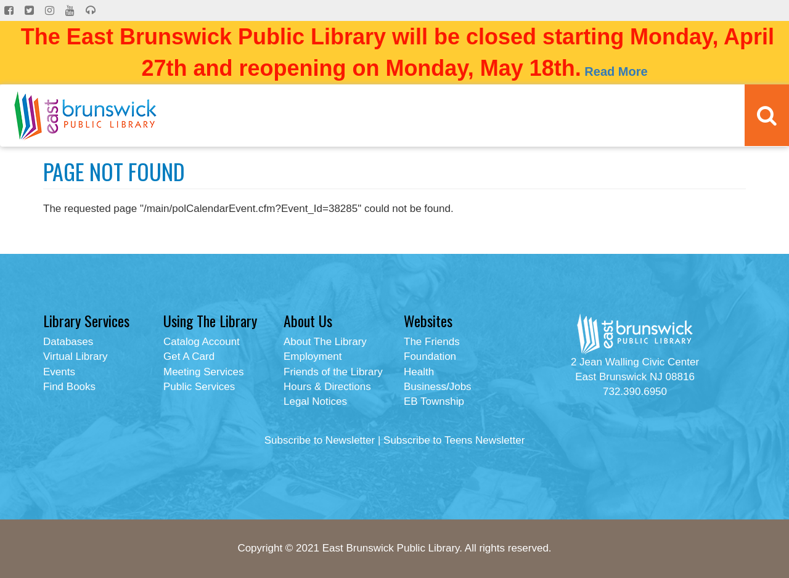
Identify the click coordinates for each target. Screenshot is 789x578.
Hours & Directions (327, 387)
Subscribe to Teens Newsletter (454, 440)
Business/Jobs (438, 387)
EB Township (434, 401)
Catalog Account (201, 342)
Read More (615, 71)
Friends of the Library (333, 372)
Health (419, 372)
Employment (312, 356)
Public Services (199, 387)
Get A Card (189, 356)
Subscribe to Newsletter (319, 440)
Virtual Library (75, 356)
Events (59, 372)
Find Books (69, 387)
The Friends (432, 342)
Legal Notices (315, 401)
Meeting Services (203, 372)
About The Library (325, 342)
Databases (68, 342)
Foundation (430, 356)
